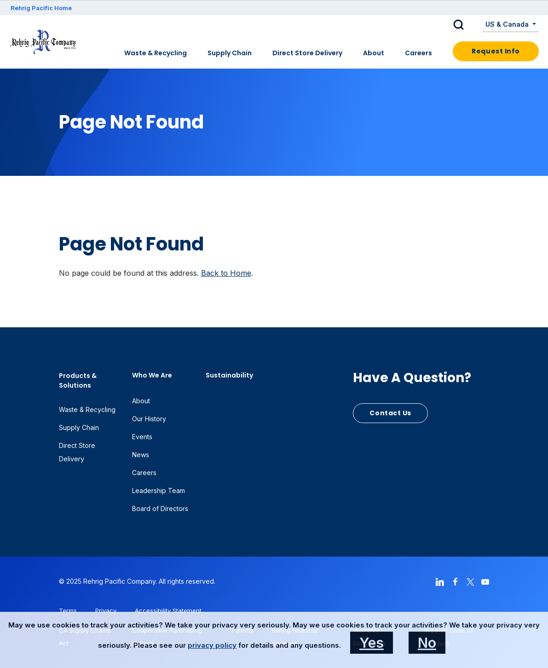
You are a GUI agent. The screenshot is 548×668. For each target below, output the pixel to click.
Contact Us (390, 413)
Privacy (105, 610)
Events (142, 437)
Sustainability (229, 375)
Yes (371, 642)
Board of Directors (160, 508)
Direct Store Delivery (307, 53)
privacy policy (212, 645)
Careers (418, 53)
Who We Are (152, 375)
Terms (68, 610)
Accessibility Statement (168, 610)
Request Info (496, 51)
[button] (465, 24)
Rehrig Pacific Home (41, 8)
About (373, 53)
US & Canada (508, 24)
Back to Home (226, 273)
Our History (149, 419)
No (427, 642)
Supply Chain (230, 53)
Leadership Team (158, 490)
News (140, 455)
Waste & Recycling (155, 53)
